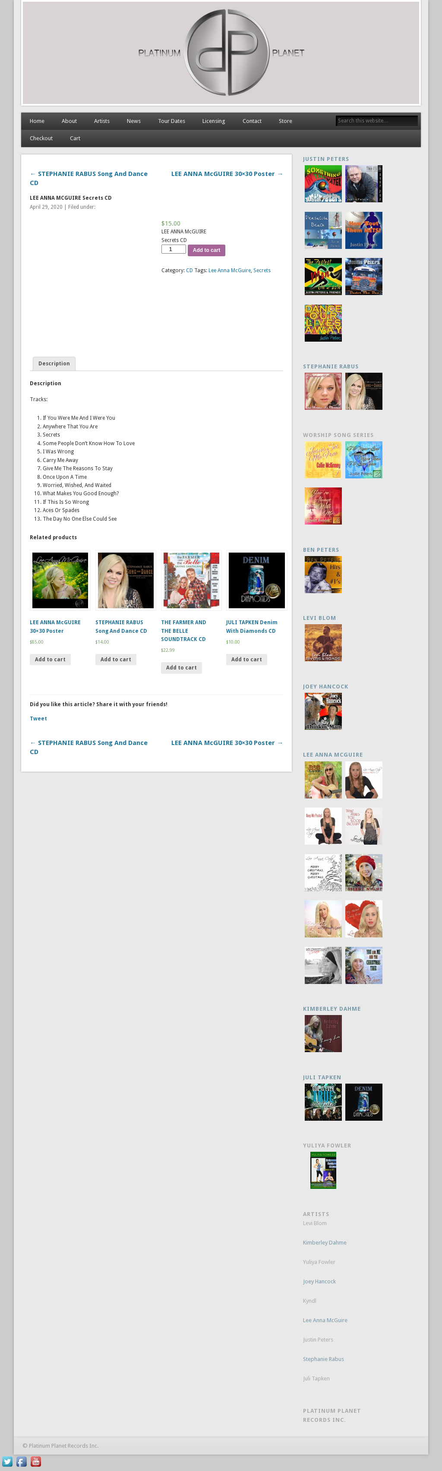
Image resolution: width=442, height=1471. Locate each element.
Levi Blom (319, 618)
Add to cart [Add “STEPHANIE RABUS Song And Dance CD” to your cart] (116, 660)
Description (54, 364)
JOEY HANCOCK (325, 686)
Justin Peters (326, 159)
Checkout (41, 138)
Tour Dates (171, 121)
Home (37, 121)
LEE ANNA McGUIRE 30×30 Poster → (227, 174)
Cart (75, 138)
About (69, 121)
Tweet (38, 719)
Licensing (213, 121)
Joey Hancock (319, 1281)
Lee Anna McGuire (229, 270)
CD (189, 270)
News (134, 121)
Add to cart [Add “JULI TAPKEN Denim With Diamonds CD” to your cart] (246, 660)
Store (285, 121)
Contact (252, 121)
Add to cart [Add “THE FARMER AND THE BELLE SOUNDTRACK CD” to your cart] (181, 668)
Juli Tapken (322, 1077)
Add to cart (206, 250)
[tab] (54, 364)
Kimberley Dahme (325, 1242)
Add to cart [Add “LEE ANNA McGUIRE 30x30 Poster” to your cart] (50, 660)
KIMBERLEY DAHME (332, 1009)
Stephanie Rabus (331, 366)
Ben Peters (321, 550)
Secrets (262, 270)
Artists (102, 121)
